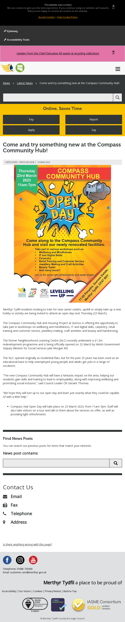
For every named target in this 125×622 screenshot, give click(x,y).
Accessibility (9, 591)
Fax (10, 505)
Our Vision (24, 591)
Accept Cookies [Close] (46, 17)
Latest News (25, 83)
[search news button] (115, 463)
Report (93, 119)
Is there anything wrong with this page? (27, 544)
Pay (31, 119)
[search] (58, 97)
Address (15, 522)
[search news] (56, 463)
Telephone (17, 513)
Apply (31, 130)
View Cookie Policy (67, 17)
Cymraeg (11, 31)
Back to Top (70, 591)
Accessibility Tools (16, 39)
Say (94, 130)
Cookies (38, 591)
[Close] (113, 6)
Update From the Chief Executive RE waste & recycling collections (58, 53)
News (6, 83)
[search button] (117, 97)
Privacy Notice (53, 591)
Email (12, 496)
